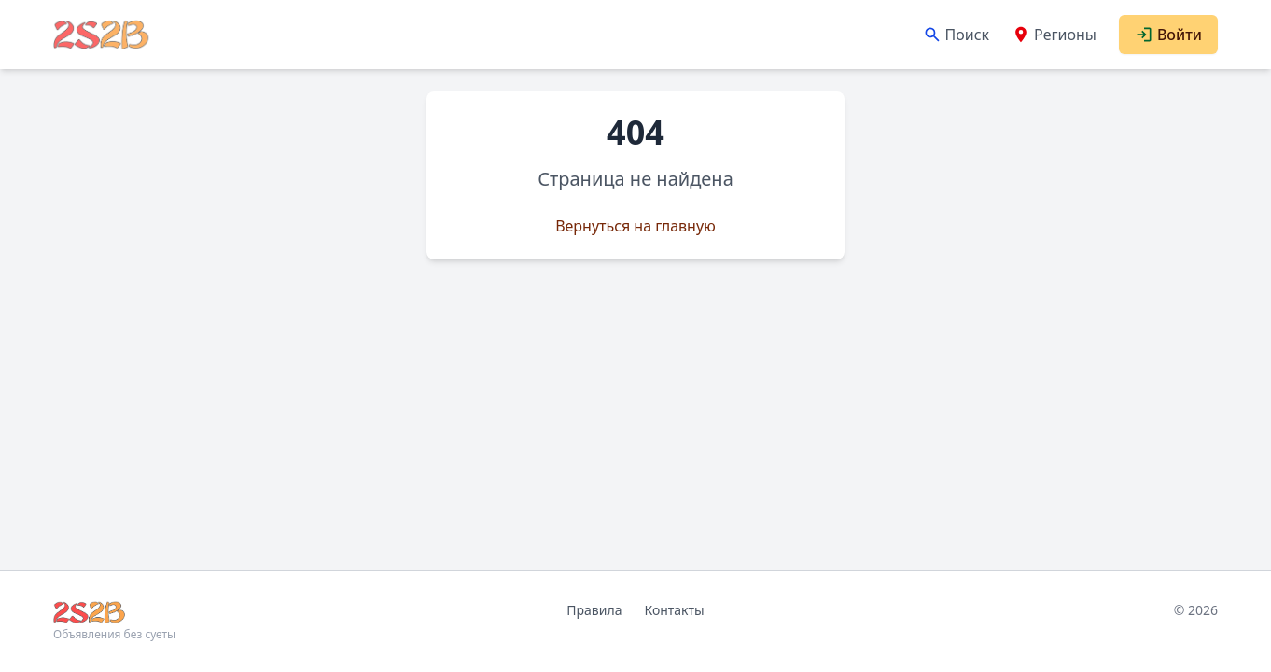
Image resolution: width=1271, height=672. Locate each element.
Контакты (674, 610)
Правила (594, 610)
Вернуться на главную (635, 226)
